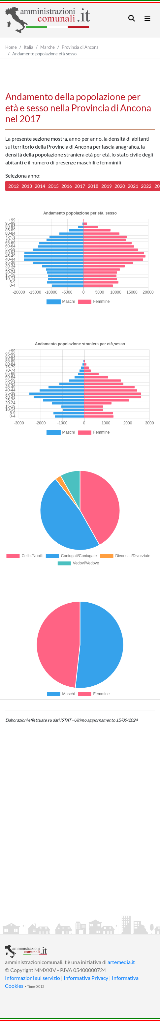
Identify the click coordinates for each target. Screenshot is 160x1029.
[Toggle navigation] (131, 18)
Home (11, 47)
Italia (28, 47)
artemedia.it (121, 962)
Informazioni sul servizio (32, 978)
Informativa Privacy (86, 978)
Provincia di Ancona (80, 47)
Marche (47, 47)
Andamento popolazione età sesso (44, 53)
